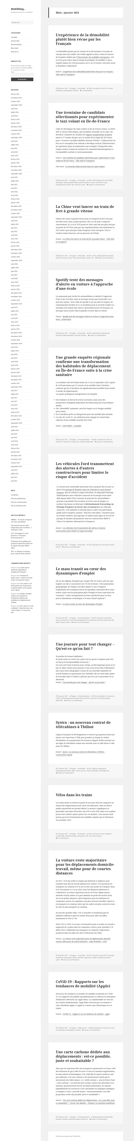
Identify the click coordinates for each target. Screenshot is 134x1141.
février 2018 (15, 369)
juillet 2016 (15, 430)
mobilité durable (104, 698)
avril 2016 (14, 441)
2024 (94, 180)
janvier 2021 (15, 246)
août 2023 (14, 141)
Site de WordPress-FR (18, 506)
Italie (88, 258)
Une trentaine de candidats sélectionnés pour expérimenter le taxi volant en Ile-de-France (85, 116)
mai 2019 (14, 315)
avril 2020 (14, 278)
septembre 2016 (16, 423)
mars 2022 (14, 195)
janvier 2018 (15, 372)
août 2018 (14, 347)
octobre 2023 (15, 134)
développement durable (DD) (73, 698)
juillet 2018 (15, 351)
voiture (58, 547)
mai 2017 (14, 401)
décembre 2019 (16, 293)
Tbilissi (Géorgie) (92, 771)
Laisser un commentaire (96, 185)
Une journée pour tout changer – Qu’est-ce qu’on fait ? (85, 646)
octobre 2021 (15, 213)
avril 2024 (14, 116)
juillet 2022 (15, 181)
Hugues (73, 88)
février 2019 (15, 325)
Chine (94, 256)
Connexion (14, 495)
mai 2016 (14, 437)
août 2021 (14, 221)
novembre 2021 (16, 210)
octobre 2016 (15, 419)
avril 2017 (14, 405)
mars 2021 (14, 239)
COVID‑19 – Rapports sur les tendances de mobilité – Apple (86, 1014)
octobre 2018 (15, 340)
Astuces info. (15, 41)
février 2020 (15, 286)
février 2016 (15, 448)
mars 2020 (14, 282)
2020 (90, 88)
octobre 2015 (15, 463)
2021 (90, 180)
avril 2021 (14, 235)
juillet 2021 (15, 224)
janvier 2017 (15, 412)
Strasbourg (101, 958)
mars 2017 (14, 409)
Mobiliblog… (18, 9)
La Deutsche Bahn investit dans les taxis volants (85, 166)
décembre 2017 (16, 376)
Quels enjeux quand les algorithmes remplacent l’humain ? (20, 570)
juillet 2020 (15, 268)
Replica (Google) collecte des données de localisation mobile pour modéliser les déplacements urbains (21, 598)
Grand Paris (100, 183)
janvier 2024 (15, 123)
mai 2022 (14, 188)
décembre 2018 (16, 333)
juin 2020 (14, 271)
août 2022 (14, 177)
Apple (92, 1028)
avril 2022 (14, 192)
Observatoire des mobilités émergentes (93, 57)
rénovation (81, 836)
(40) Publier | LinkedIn (72, 426)
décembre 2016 (16, 416)
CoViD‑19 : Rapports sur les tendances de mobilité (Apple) (83, 983)
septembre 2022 (16, 174)
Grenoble (111, 955)
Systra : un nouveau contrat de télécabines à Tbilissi (83, 724)
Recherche (84, 1119)
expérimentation (84, 183)
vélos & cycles (97, 836)
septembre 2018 (16, 344)
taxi (73, 185)
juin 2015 (14, 477)
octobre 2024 (15, 101)
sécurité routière (80, 335)
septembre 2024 (16, 105)
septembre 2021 (16, 217)
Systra (83, 771)
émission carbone (62, 1119)
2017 (90, 955)
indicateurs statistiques (64, 91)
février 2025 (15, 94)
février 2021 (15, 242)
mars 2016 (14, 445)
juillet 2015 (15, 474)
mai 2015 (14, 481)
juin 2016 (14, 434)
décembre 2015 (16, 456)
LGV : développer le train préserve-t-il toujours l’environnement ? (19, 535)
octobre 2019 (15, 300)
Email (12, 72)
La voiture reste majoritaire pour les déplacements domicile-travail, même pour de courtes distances (85, 866)
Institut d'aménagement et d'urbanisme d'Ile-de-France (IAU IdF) (92, 620)
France (110, 88)
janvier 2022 (15, 203)
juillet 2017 (15, 394)
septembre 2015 (16, 466)
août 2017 (14, 391)
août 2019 (14, 307)
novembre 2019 (16, 297)
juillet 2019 (15, 311)
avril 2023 (14, 152)
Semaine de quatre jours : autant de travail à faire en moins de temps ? (21, 578)
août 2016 (14, 427)
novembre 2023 (16, 130)
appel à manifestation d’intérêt (99, 135)
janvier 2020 (15, 289)
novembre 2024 (16, 98)
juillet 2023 (15, 145)
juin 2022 (14, 184)
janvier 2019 (15, 329)
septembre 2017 (16, 387)
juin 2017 (14, 398)
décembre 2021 (16, 206)
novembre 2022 (16, 170)
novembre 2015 (16, 459)
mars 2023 (14, 156)
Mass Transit (60, 622)
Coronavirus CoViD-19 (99, 88)
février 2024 (15, 119)
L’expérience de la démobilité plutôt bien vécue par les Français (82, 39)
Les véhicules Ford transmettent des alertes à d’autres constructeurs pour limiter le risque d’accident (85, 470)
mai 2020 (14, 275)
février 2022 (15, 199)
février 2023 (15, 159)
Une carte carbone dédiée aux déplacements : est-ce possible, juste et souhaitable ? (83, 1056)
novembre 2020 (16, 253)
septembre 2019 (16, 304)
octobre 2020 (15, 257)
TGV (92, 258)
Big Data (95, 545)
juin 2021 (14, 228)
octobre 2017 (15, 383)
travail (67, 622)
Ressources (15, 52)
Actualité (14, 37)
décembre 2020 (16, 250)
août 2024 (14, 109)
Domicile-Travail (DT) (63, 442)
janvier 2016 (15, 452)
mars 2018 (14, 365)
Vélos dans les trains (74, 794)
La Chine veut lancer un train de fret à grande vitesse (85, 208)
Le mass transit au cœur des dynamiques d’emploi (81, 570)
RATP (69, 185)
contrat (78, 771)
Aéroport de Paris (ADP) (104, 180)
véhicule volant (80, 185)
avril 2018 (14, 362)
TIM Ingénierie (104, 771)
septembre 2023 (16, 138)
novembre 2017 (16, 380)
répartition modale (90, 958)
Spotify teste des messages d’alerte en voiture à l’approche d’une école (84, 284)
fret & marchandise (79, 258)
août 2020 (14, 264)
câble (73, 771)
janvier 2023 (15, 163)
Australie (59, 335)
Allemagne (59, 183)
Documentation (16, 44)
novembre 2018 (16, 336)
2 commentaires (86, 91)
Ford (100, 545)
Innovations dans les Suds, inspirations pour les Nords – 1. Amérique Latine (21, 527)
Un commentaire (63, 838)
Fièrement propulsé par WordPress (68, 1136)
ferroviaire (63, 258)
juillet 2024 (15, 112)
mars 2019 (14, 322)
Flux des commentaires (19, 502)
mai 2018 (14, 358)
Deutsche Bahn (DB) (71, 183)
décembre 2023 (16, 127)
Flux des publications (18, 498)
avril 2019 (14, 318)
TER (86, 836)
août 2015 (14, 470)
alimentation (101, 696)
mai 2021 (14, 231)
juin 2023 (14, 148)
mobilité (75, 91)
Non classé (14, 48)
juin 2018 (14, 354)
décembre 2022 (16, 166)
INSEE (75, 958)
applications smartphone (100, 333)
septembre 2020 (16, 260)
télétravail (89, 442)
